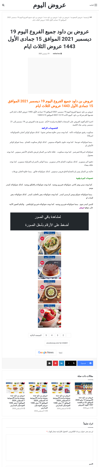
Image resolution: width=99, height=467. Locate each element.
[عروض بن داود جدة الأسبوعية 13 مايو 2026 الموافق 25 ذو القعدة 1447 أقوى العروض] (83, 388)
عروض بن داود (64, 17)
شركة (81, 115)
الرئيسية (88, 17)
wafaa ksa (56, 54)
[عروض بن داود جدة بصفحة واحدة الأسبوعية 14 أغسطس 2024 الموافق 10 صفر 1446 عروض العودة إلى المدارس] (38, 387)
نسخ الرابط (37, 343)
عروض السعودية (76, 17)
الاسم (91, 464)
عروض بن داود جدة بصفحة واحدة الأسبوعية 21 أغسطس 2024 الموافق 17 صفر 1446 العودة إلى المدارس (61, 400)
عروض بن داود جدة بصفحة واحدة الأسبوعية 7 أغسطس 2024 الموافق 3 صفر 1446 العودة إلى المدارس (16, 400)
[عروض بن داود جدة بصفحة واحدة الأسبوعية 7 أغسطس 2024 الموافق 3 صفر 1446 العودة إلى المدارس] (15, 387)
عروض (82, 207)
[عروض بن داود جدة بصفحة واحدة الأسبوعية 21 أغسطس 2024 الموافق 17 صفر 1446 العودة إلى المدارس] (60, 387)
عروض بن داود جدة (51, 17)
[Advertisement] (49, 76)
